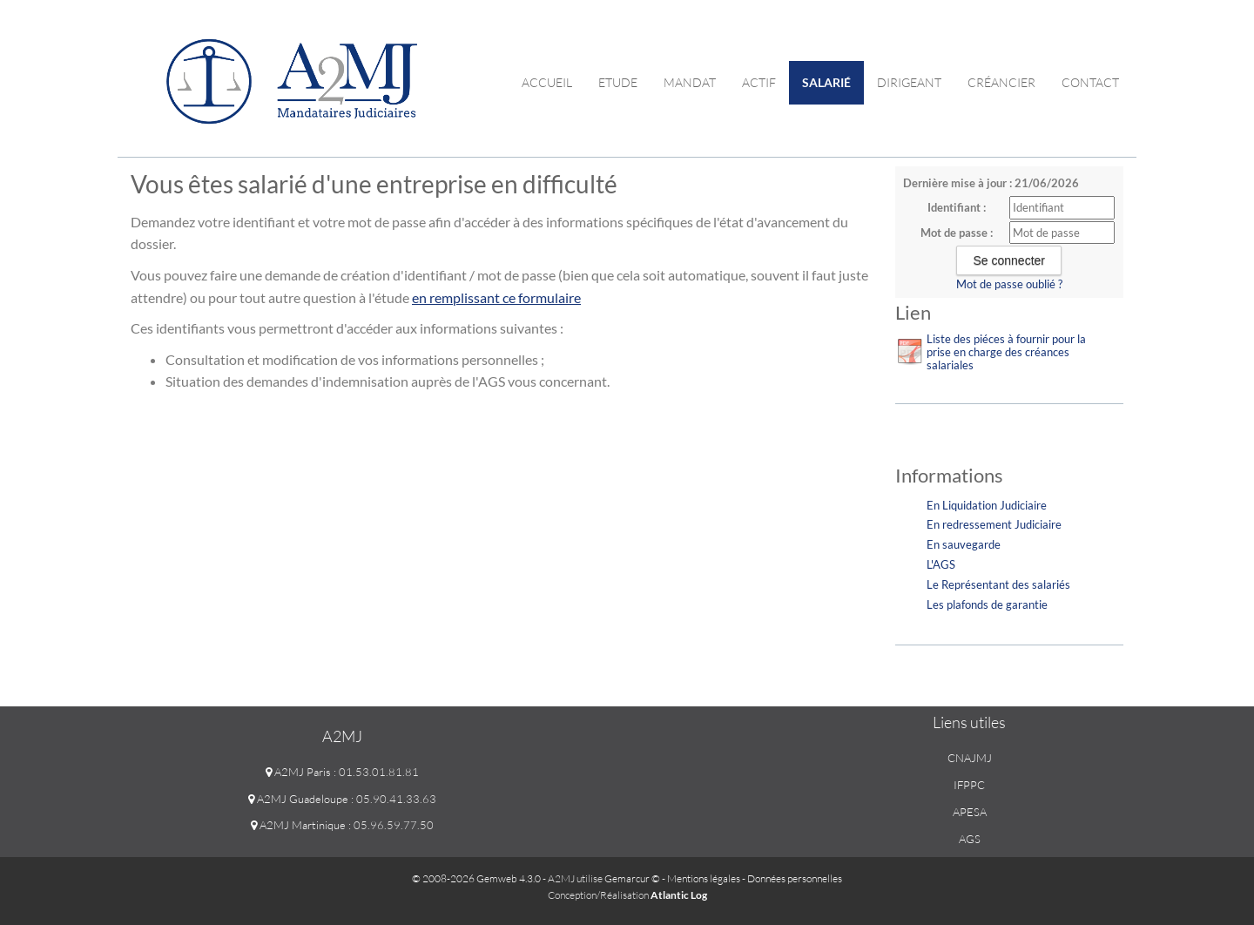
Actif (759, 82)
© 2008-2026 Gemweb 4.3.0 (476, 878)
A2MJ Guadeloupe (298, 799)
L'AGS (941, 564)
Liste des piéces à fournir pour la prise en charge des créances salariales (1006, 352)
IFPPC (969, 785)
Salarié (826, 82)
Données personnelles (794, 878)
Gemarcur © (632, 878)
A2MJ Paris (298, 772)
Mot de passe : (956, 233)
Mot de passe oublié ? (1009, 284)
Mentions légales (703, 878)
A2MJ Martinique (298, 825)
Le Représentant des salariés (998, 584)
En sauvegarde (964, 544)
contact (1090, 82)
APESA (970, 812)
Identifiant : (956, 207)
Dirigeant (909, 82)
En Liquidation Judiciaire (987, 505)
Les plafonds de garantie (987, 604)
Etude (617, 82)
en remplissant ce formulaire (496, 297)
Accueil (547, 82)
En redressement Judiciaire (994, 524)
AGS (970, 839)
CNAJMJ (969, 758)
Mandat (690, 82)
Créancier (1001, 82)
